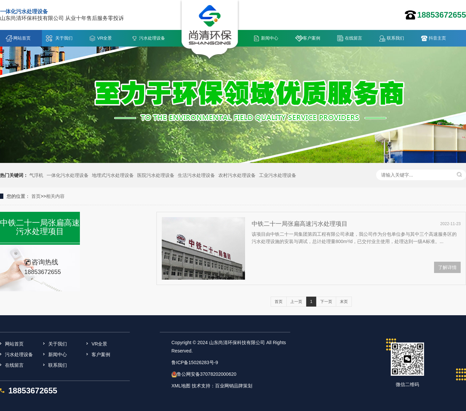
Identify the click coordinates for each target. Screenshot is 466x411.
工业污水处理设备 (277, 175)
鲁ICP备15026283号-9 (194, 362)
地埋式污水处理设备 (113, 175)
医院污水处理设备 (155, 175)
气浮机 (36, 175)
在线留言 (353, 38)
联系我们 (395, 38)
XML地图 (180, 385)
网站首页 (22, 38)
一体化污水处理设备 (68, 175)
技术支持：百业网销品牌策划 (222, 385)
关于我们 (64, 38)
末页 (344, 301)
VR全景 (104, 38)
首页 (36, 196)
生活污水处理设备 (196, 175)
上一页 (296, 301)
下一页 (326, 301)
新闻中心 (269, 38)
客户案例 (311, 38)
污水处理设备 (152, 38)
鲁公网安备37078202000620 (206, 374)
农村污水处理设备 (237, 175)
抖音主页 (437, 38)
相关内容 (55, 196)
